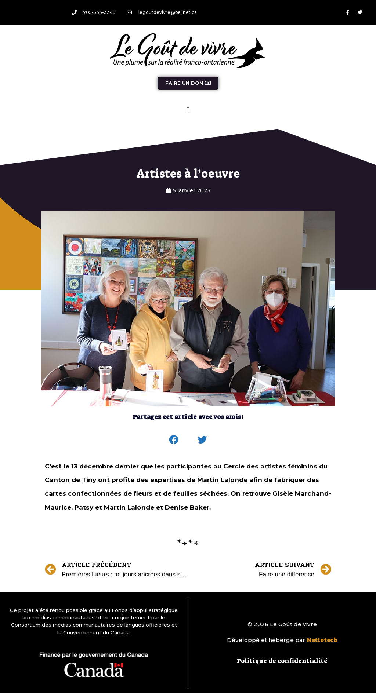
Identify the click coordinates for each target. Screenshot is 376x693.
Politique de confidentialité (282, 661)
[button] (187, 110)
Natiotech (322, 640)
